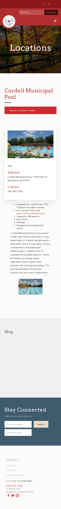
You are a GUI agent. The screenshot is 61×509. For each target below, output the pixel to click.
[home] (8, 20)
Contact (10, 465)
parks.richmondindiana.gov (31, 213)
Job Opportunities (16, 475)
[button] (55, 20)
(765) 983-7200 (14, 485)
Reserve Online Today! (23, 110)
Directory (11, 470)
